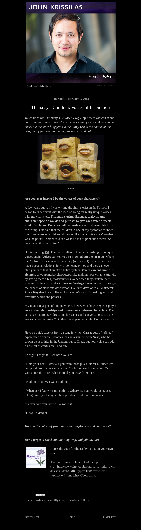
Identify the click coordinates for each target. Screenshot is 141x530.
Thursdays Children (78, 500)
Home (71, 516)
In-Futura (99, 207)
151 (47, 252)
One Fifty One (55, 500)
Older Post (109, 516)
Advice (40, 500)
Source (70, 188)
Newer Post (32, 516)
